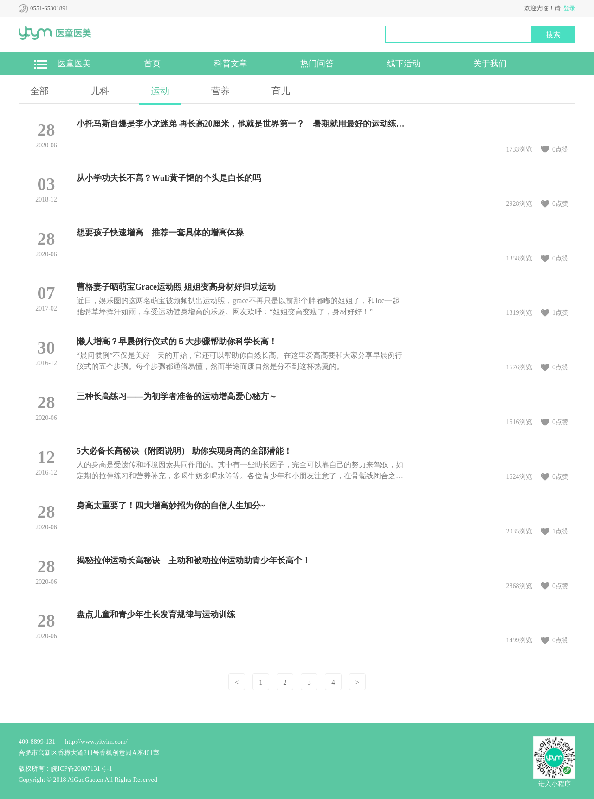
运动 (160, 91)
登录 (569, 8)
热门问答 (317, 63)
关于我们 (490, 63)
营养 (220, 91)
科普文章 (230, 63)
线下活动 (403, 63)
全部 (39, 91)
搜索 (553, 34)
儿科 (99, 91)
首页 (152, 63)
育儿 (280, 91)
